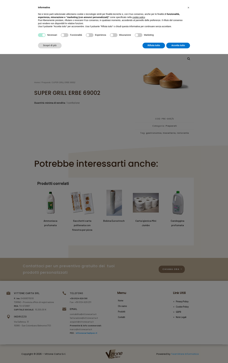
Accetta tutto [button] (178, 354)
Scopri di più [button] (50, 354)
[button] (188, 316)
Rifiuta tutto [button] (154, 354)
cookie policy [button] (138, 326)
